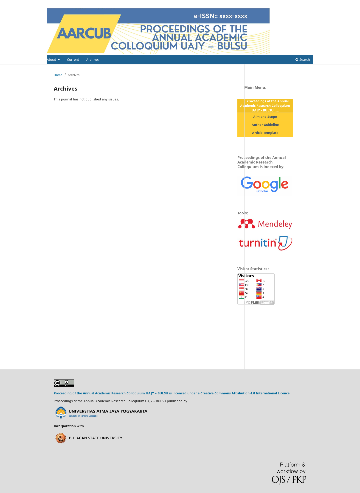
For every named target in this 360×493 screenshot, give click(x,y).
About (52, 59)
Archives (92, 59)
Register (294, 3)
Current (73, 59)
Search (302, 59)
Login (309, 3)
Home (58, 75)
